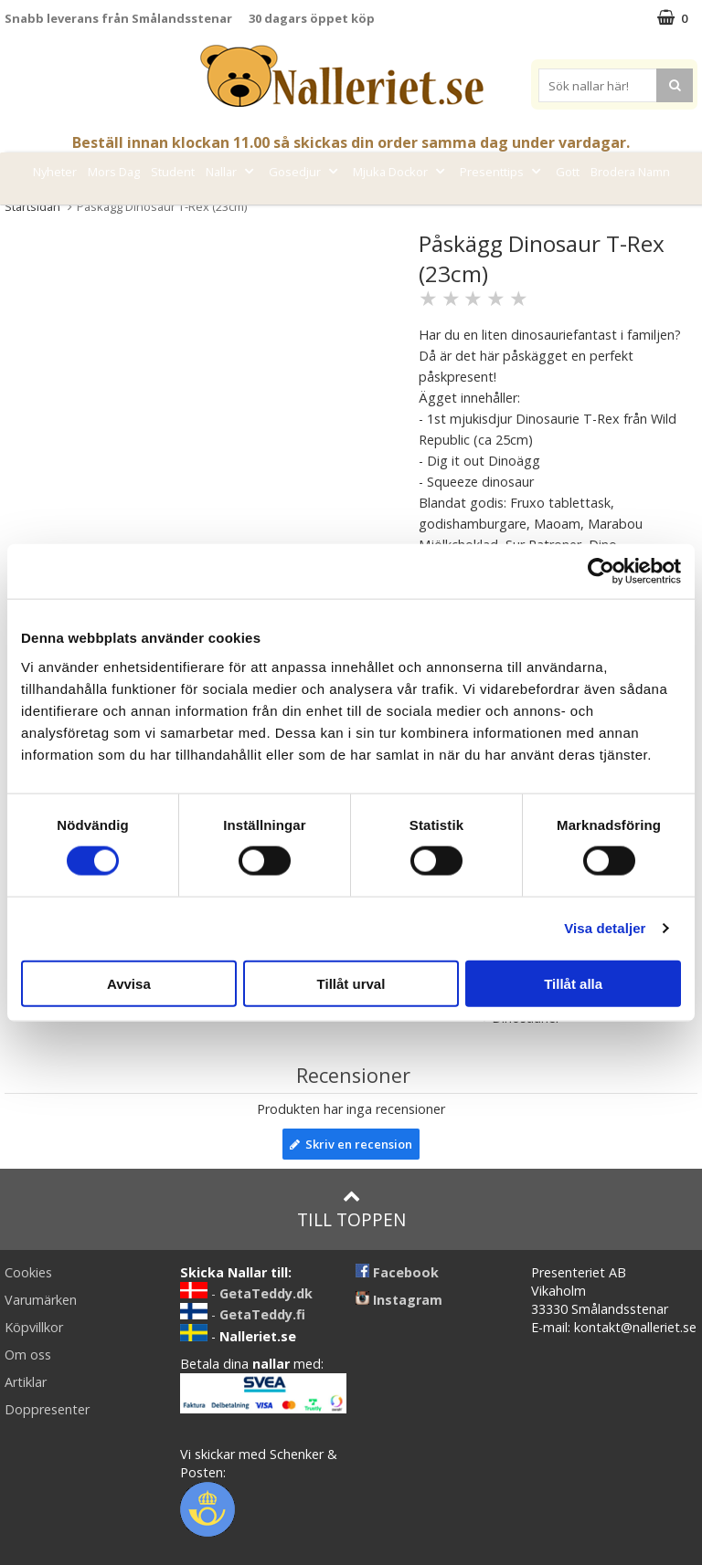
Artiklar (26, 1382)
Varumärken (330, 213)
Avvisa (129, 983)
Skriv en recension (351, 1144)
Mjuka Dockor (401, 172)
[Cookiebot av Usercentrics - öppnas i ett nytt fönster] (601, 571)
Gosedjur (305, 172)
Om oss (28, 1354)
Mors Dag (114, 171)
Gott (568, 171)
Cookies (28, 1272)
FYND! (401, 213)
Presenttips (502, 172)
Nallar (232, 172)
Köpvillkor (34, 1327)
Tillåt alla (573, 983)
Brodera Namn (630, 171)
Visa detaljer (604, 928)
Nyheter (55, 171)
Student (173, 171)
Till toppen (351, 1209)
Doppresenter (47, 1409)
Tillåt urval (351, 983)
